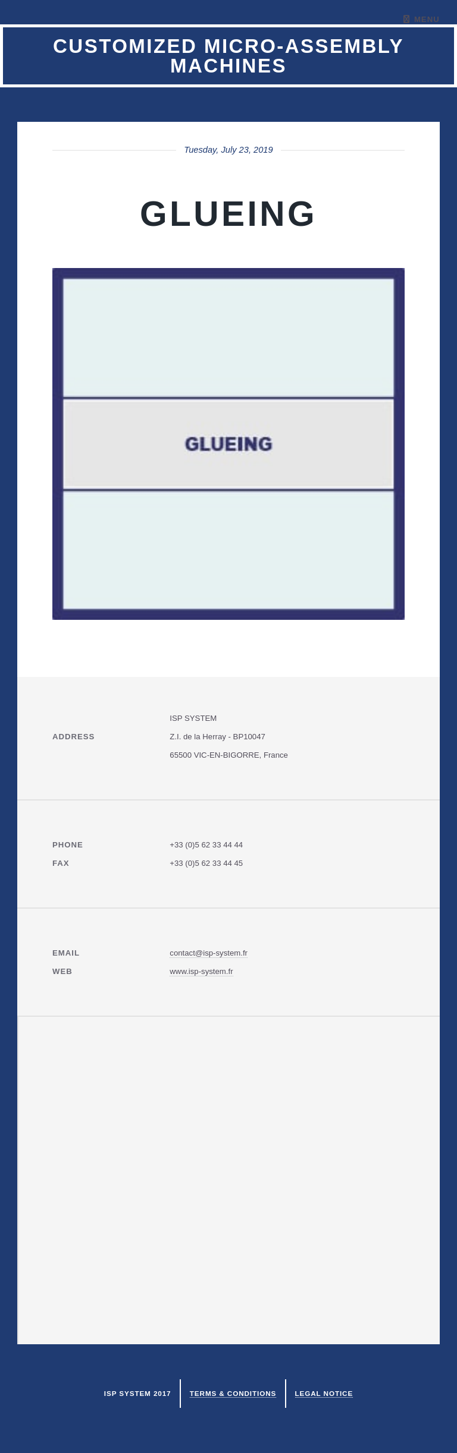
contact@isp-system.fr (209, 952)
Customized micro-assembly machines (228, 56)
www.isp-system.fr (201, 971)
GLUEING (228, 213)
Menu (427, 19)
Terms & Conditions (233, 1393)
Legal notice (324, 1393)
